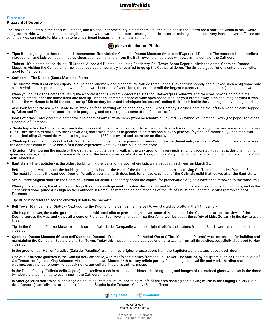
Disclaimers (143, 315)
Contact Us (125, 315)
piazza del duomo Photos (138, 45)
